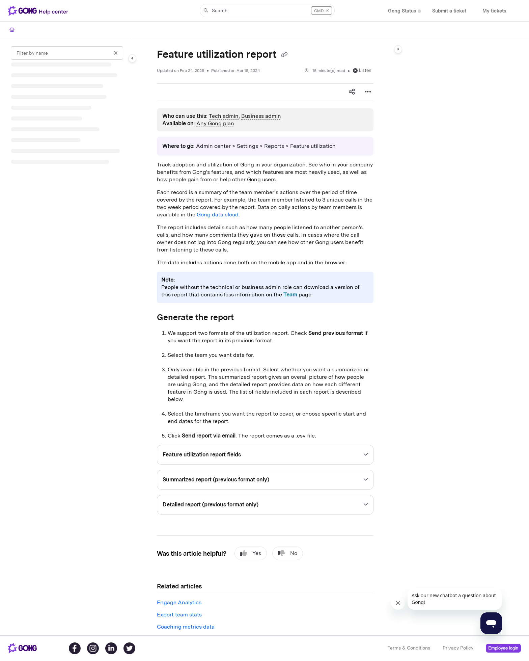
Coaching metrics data (186, 627)
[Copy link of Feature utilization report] (284, 55)
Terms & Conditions (409, 648)
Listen (362, 70)
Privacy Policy (458, 648)
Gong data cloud (218, 214)
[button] (267, 10)
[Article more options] (368, 91)
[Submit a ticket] (449, 11)
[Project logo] (39, 11)
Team (290, 294)
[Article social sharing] (351, 91)
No (287, 553)
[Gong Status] (402, 11)
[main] (265, 336)
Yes (250, 553)
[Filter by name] (67, 53)
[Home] (12, 29)
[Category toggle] (132, 58)
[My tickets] (494, 11)
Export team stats (179, 614)
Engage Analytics (179, 602)
